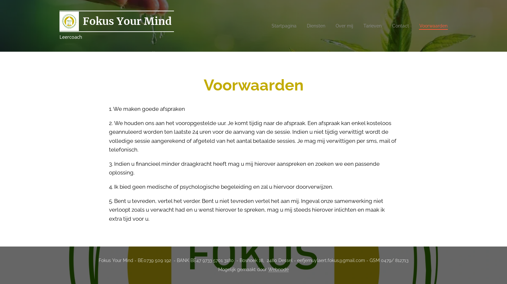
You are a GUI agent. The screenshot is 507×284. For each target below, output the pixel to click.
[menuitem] (275, 26)
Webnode (278, 269)
